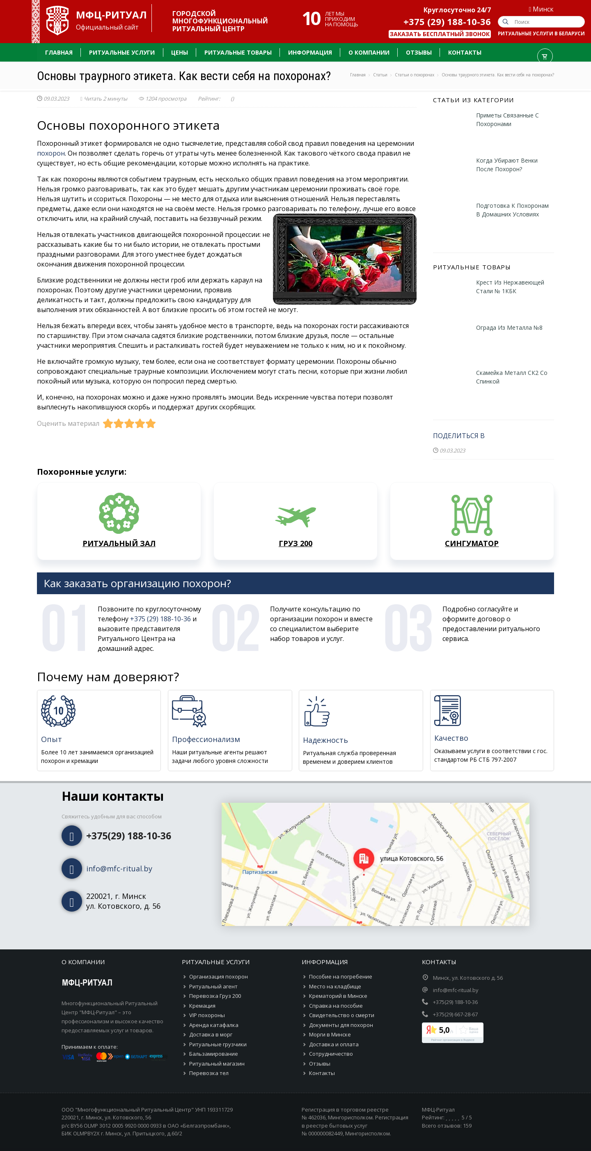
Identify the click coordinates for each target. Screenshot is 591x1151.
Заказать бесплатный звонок (440, 34)
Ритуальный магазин (217, 1063)
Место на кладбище (335, 986)
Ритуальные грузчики (218, 1044)
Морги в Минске (330, 1034)
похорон (51, 153)
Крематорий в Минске (338, 995)
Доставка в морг (210, 1034)
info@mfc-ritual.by (119, 868)
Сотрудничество (331, 1053)
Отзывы (319, 1063)
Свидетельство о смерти (341, 1015)
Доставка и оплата (334, 1044)
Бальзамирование (213, 1053)
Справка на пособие (336, 1005)
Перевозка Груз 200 (215, 995)
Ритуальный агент (213, 986)
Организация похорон (218, 976)
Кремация (202, 1005)
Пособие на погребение (340, 976)
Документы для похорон (341, 1025)
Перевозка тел (209, 1073)
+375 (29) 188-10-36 (447, 21)
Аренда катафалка (213, 1025)
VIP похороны (207, 1015)
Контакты (322, 1073)
